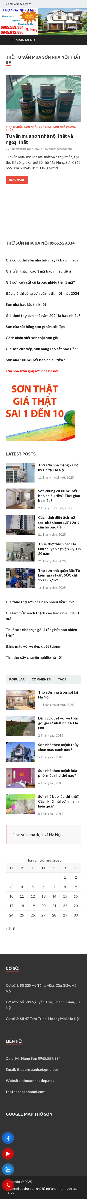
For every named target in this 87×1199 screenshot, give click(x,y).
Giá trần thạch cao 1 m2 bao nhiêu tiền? (39, 271)
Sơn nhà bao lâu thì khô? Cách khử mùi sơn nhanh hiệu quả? (58, 801)
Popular (17, 679)
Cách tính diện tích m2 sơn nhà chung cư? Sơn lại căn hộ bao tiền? (59, 522)
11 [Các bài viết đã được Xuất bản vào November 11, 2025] (22, 896)
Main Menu (25, 40)
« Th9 (10, 928)
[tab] (17, 679)
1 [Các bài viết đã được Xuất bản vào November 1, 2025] (65, 877)
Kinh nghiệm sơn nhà (21, 126)
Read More (16, 179)
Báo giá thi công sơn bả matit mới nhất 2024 (42, 293)
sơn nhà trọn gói (19, 371)
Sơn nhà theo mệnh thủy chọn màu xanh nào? (58, 747)
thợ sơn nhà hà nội (37, 1188)
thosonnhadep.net (38, 1080)
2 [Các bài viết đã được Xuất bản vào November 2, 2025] (76, 877)
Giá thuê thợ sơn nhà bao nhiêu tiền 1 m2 (40, 602)
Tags (62, 679)
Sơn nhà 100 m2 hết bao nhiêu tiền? (35, 360)
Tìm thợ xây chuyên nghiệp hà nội (34, 657)
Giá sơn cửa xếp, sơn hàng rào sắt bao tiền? (42, 348)
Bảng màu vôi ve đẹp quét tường (33, 646)
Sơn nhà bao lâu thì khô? (26, 304)
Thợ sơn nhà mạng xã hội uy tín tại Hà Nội (58, 467)
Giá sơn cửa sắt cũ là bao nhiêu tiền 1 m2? (40, 282)
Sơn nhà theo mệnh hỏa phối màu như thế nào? (57, 772)
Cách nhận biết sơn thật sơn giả (32, 337)
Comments (41, 679)
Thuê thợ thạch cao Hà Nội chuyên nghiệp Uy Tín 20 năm (59, 549)
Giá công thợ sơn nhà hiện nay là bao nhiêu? (42, 260)
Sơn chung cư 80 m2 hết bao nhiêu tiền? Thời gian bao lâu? (59, 496)
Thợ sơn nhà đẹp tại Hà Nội (37, 834)
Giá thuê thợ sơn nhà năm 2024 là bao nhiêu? (43, 315)
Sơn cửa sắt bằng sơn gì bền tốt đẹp (35, 326)
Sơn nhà (45, 126)
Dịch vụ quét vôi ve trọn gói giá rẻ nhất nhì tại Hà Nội (58, 723)
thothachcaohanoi (61, 149)
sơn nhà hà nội (46, 371)
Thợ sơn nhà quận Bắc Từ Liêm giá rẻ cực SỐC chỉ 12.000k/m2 (59, 575)
